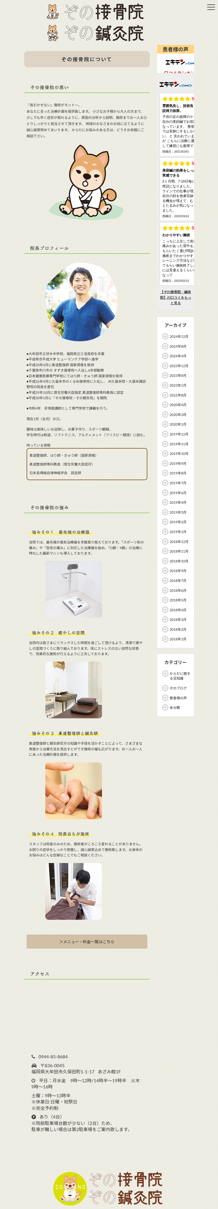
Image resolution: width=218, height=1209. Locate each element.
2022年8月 (178, 395)
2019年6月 (178, 493)
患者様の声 (178, 698)
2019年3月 (178, 512)
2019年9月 (178, 463)
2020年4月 (178, 405)
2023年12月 (179, 366)
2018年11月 (179, 551)
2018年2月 (178, 629)
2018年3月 (178, 619)
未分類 (175, 707)
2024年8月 (178, 346)
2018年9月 (178, 571)
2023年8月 (178, 375)
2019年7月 (178, 483)
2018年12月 (179, 542)
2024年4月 (178, 356)
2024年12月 (179, 336)
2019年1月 (178, 532)
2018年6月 (178, 590)
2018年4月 (178, 610)
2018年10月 (179, 561)
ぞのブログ (178, 688)
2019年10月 (179, 453)
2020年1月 (178, 424)
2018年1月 (178, 639)
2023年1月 (178, 385)
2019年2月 (178, 522)
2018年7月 (178, 580)
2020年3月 (178, 415)
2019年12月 (179, 434)
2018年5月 (178, 600)
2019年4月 (178, 502)
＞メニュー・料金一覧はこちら (86, 941)
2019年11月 (179, 444)
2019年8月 (178, 473)
